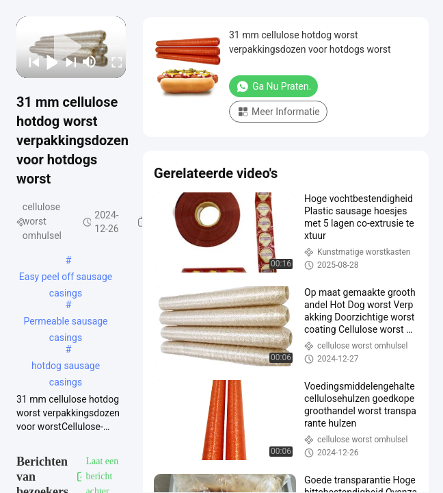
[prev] (30, 61)
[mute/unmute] (89, 61)
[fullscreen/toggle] (112, 61)
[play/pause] (48, 61)
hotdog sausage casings (65, 367)
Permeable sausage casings (65, 322)
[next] (66, 61)
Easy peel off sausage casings (65, 278)
